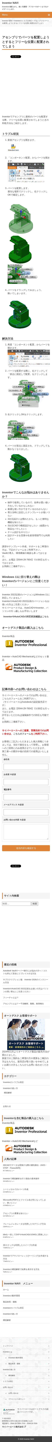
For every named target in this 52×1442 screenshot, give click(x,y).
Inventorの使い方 (10, 1088)
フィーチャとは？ (11, 997)
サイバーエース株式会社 (14, 1427)
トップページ (8, 1346)
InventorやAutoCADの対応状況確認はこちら (26, 616)
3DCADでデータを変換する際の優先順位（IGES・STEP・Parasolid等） (25, 1166)
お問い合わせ (8, 1387)
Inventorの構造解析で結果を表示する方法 (21, 1269)
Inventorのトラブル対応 (13, 1082)
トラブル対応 (8, 1381)
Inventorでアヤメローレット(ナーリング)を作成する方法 (25, 1257)
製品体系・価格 (10, 1302)
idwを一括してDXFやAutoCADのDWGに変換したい (25, 1234)
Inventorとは (7, 1352)
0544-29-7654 (24, 559)
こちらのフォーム (22, 734)
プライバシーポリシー (16, 1399)
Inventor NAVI (10, 3)
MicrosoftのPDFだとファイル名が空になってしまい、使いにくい (24, 1201)
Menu (5, 15)
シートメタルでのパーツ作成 (15, 1189)
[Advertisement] (26, 87)
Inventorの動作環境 (11, 1296)
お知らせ (7, 1106)
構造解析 (8, 1093)
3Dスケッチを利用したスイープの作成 (20, 1245)
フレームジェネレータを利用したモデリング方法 (24, 1224)
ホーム (6, 1289)
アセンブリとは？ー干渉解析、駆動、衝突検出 (23, 1004)
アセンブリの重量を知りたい (15, 1213)
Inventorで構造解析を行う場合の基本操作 (21, 1178)
